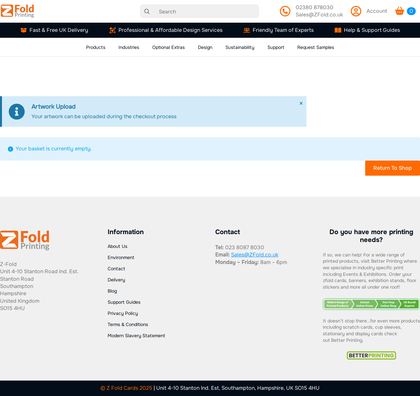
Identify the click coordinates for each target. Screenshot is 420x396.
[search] (147, 11)
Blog (112, 291)
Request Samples (315, 47)
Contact (116, 268)
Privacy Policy (123, 313)
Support (275, 47)
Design (205, 47)
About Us (117, 246)
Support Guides (124, 302)
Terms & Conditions (128, 324)
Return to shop (392, 168)
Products (95, 47)
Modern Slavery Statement (136, 335)
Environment (121, 257)
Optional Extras (168, 47)
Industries (128, 47)
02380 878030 (314, 7)
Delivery (116, 279)
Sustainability (239, 47)
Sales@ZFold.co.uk (319, 14)
